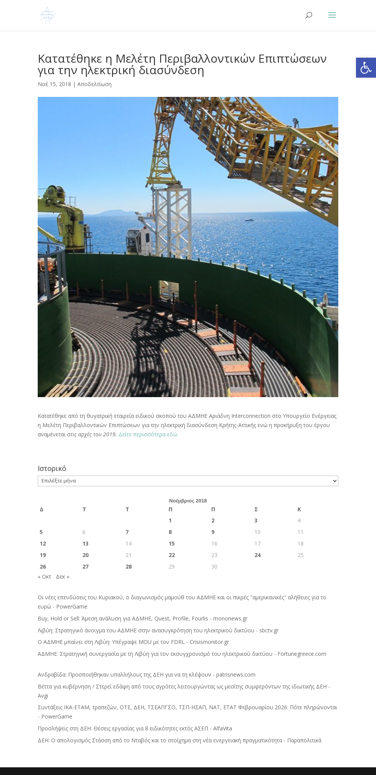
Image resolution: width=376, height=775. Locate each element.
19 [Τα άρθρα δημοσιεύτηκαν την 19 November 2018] (43, 555)
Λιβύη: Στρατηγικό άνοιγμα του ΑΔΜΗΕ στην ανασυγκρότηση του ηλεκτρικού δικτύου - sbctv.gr (158, 630)
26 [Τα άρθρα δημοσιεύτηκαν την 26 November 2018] (43, 566)
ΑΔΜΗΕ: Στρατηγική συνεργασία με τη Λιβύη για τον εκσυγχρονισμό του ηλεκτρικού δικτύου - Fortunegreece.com (182, 653)
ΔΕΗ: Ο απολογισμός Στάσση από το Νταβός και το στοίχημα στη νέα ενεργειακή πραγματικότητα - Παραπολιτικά (179, 740)
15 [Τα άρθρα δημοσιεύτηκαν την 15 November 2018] (172, 543)
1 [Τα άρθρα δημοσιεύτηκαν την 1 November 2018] (170, 520)
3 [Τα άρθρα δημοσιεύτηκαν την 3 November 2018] (255, 520)
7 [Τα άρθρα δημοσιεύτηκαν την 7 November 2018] (127, 532)
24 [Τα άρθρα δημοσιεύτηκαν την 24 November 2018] (257, 555)
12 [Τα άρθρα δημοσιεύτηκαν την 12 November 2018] (43, 543)
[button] (366, 68)
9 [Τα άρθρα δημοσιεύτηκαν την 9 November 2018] (212, 532)
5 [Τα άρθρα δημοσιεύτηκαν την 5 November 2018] (41, 532)
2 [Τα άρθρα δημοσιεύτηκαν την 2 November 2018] (212, 520)
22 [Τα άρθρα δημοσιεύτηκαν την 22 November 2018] (172, 555)
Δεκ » (62, 576)
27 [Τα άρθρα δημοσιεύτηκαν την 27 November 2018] (85, 566)
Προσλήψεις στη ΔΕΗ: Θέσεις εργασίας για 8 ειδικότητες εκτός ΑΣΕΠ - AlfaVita (135, 728)
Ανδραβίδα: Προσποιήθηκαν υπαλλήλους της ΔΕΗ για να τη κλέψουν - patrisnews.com (147, 674)
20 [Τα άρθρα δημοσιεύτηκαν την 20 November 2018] (85, 555)
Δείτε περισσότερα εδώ (148, 434)
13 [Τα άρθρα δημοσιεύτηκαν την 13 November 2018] (85, 543)
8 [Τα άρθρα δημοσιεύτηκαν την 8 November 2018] (170, 532)
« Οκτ (44, 576)
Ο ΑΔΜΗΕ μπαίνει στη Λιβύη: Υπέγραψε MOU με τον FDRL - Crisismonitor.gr (133, 641)
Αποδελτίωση (94, 84)
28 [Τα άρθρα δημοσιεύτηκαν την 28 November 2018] (128, 566)
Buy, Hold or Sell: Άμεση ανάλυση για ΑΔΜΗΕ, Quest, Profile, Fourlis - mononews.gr (142, 618)
